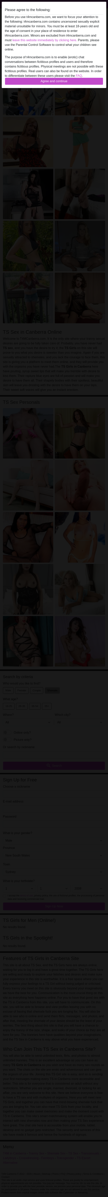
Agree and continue (54, 81)
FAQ (79, 75)
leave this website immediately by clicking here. (44, 40)
